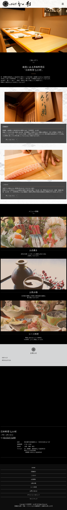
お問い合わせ (33, 491)
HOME (33, 467)
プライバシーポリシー (33, 495)
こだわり (33, 475)
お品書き (33, 250)
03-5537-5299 (9, 437)
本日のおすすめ (6, 360)
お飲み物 (33, 292)
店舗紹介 (33, 471)
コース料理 (33, 334)
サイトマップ (33, 498)
